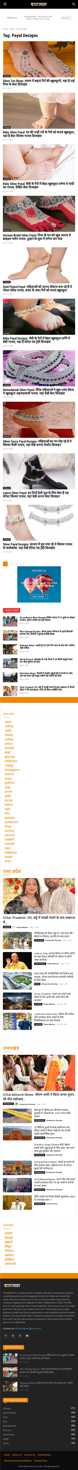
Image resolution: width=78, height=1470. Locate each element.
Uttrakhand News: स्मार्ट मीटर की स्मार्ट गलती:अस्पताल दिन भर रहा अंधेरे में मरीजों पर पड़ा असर (54, 1183)
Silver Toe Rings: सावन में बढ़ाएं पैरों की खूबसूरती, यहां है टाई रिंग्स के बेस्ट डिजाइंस (39, 82)
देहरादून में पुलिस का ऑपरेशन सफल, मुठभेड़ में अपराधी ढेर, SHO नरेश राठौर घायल (52, 1113)
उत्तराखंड (11, 1048)
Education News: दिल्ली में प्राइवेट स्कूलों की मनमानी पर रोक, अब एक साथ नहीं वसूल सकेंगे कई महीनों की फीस (46, 674)
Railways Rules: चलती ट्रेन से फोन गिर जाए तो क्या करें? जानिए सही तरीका (47, 646)
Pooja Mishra (22, 927)
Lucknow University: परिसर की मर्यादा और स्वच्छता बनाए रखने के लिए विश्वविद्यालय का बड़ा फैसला (54, 1017)
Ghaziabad (39, 940)
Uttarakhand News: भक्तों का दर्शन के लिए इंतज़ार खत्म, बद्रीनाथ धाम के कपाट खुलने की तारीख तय (54, 1165)
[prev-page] (5, 1036)
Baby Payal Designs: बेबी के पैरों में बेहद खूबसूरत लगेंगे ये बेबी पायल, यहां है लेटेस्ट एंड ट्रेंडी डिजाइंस (36, 340)
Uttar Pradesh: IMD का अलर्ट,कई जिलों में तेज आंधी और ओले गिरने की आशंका (52, 997)
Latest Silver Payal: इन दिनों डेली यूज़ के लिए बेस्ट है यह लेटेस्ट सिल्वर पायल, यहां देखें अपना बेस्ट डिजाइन (36, 494)
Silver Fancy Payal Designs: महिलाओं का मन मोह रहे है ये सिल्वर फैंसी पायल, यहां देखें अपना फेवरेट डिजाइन (37, 443)
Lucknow (7, 927)
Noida (37, 984)
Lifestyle (7, 76)
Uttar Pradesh (40, 964)
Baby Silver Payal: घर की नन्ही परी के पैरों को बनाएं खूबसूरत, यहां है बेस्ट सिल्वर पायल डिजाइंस (39, 134)
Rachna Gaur (52, 1204)
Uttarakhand (8, 1104)
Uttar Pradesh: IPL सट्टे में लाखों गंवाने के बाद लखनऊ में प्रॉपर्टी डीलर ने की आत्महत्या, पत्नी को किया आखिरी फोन (47, 688)
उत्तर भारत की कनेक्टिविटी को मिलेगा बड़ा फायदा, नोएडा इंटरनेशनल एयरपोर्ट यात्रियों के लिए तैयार (53, 977)
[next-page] (23, 563)
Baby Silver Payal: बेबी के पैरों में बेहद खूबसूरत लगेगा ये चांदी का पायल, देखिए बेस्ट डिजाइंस (38, 185)
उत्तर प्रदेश (12, 872)
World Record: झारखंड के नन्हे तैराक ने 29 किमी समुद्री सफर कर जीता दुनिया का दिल (46, 660)
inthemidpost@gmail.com (28, 1328)
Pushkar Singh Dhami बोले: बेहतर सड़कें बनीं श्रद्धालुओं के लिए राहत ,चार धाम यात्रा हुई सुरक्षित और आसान (54, 1148)
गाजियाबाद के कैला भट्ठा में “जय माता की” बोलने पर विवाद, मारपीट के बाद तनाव (54, 935)
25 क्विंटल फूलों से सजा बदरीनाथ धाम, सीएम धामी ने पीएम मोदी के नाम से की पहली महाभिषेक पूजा (52, 1131)
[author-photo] (14, 927)
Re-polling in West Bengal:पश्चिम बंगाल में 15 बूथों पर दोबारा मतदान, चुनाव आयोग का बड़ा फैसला (47, 619)
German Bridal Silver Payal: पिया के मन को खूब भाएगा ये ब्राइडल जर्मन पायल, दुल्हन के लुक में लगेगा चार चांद (37, 237)
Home (5, 29)
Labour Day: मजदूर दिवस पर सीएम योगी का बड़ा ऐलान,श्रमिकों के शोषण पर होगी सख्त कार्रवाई (54, 957)
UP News (38, 1004)
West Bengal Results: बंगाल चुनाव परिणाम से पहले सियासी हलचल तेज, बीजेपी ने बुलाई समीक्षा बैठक (46, 633)
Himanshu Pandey (53, 940)
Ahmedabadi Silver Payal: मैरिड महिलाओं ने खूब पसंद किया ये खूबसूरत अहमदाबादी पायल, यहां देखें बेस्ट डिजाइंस (38, 391)
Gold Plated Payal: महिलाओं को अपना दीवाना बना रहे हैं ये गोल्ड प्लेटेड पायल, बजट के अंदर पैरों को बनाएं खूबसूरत (37, 288)
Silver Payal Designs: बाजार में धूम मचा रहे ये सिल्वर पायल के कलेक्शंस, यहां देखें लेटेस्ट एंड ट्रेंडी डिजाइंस (37, 546)
